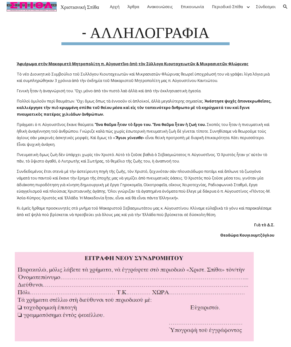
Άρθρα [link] (133, 6)
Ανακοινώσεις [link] (160, 6)
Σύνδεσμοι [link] (266, 6)
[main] (145, 33)
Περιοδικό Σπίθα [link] (227, 6)
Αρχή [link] (114, 6)
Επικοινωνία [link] (192, 6)
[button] (285, 6)
